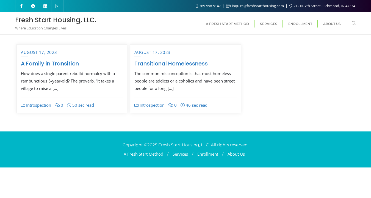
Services (180, 154)
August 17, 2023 (39, 52)
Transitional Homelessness (171, 63)
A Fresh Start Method (143, 154)
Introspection (36, 105)
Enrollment (207, 154)
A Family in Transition (50, 63)
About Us (236, 154)
